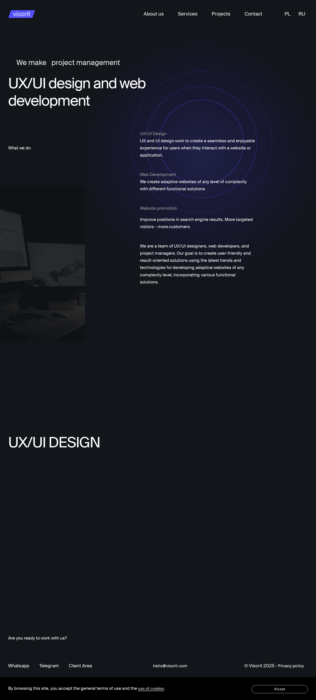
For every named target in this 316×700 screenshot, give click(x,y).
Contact (253, 14)
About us (154, 14)
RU (301, 14)
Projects (221, 14)
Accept (282, 688)
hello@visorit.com (169, 666)
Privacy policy (290, 666)
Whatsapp (18, 666)
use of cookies (152, 688)
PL (287, 14)
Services (188, 14)
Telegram (49, 666)
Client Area (80, 666)
